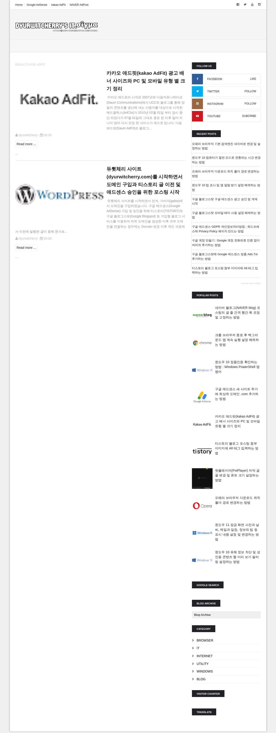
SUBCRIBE (249, 116)
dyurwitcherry (28, 135)
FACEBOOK (214, 79)
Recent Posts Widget (250, 283)
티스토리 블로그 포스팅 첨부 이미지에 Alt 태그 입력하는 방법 (236, 448)
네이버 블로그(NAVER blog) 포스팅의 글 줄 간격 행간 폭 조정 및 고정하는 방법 (237, 312)
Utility (202, 664)
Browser (205, 640)
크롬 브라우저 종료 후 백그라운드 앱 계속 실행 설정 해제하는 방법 (237, 340)
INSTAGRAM (215, 104)
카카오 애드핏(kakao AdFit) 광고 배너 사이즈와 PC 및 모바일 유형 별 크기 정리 (237, 421)
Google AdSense (37, 4)
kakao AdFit (59, 4)
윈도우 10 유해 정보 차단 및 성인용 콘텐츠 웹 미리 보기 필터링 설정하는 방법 (237, 557)
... (17, 153)
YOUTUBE (213, 116)
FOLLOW (250, 91)
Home (19, 4)
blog (201, 679)
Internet (205, 656)
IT (198, 648)
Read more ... (26, 144)
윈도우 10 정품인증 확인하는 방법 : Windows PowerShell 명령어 (237, 367)
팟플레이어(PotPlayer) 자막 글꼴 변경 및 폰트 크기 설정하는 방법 (237, 475)
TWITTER (213, 91)
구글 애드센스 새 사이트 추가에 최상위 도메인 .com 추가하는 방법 (236, 394)
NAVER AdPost (79, 4)
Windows (205, 672)
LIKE (253, 79)
